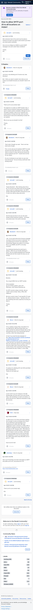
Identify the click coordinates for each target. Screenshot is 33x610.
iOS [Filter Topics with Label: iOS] (5, 578)
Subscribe (27, 58)
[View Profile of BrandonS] (9, 67)
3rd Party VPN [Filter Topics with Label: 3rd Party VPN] (7, 559)
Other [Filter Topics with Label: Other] (5, 581)
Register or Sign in (28, 2)
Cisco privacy (15, 598)
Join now (9, 15)
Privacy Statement (5, 608)
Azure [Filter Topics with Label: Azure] (5, 570)
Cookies (29, 598)
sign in (19, 524)
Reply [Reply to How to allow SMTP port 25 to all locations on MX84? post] (28, 55)
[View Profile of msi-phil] (9, 32)
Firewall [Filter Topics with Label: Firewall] (6, 576)
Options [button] (28, 24)
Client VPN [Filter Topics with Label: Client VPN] (7, 573)
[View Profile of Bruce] (11, 320)
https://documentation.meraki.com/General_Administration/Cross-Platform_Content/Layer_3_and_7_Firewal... (18, 339)
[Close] (31, 604)
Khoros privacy (23, 598)
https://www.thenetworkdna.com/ (10, 468)
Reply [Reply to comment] (28, 88)
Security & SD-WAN (6, 19)
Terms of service (5, 600)
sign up (27, 525)
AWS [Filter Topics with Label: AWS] (5, 567)
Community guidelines (6, 598)
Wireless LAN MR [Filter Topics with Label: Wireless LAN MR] (8, 584)
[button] (29, 33)
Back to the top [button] (28, 499)
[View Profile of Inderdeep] (9, 453)
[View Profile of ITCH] (11, 412)
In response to (10, 94)
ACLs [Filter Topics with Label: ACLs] (5, 562)
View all (27, 549)
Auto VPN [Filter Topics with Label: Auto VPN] (6, 564)
